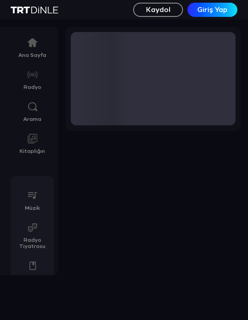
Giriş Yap (212, 10)
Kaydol (158, 10)
